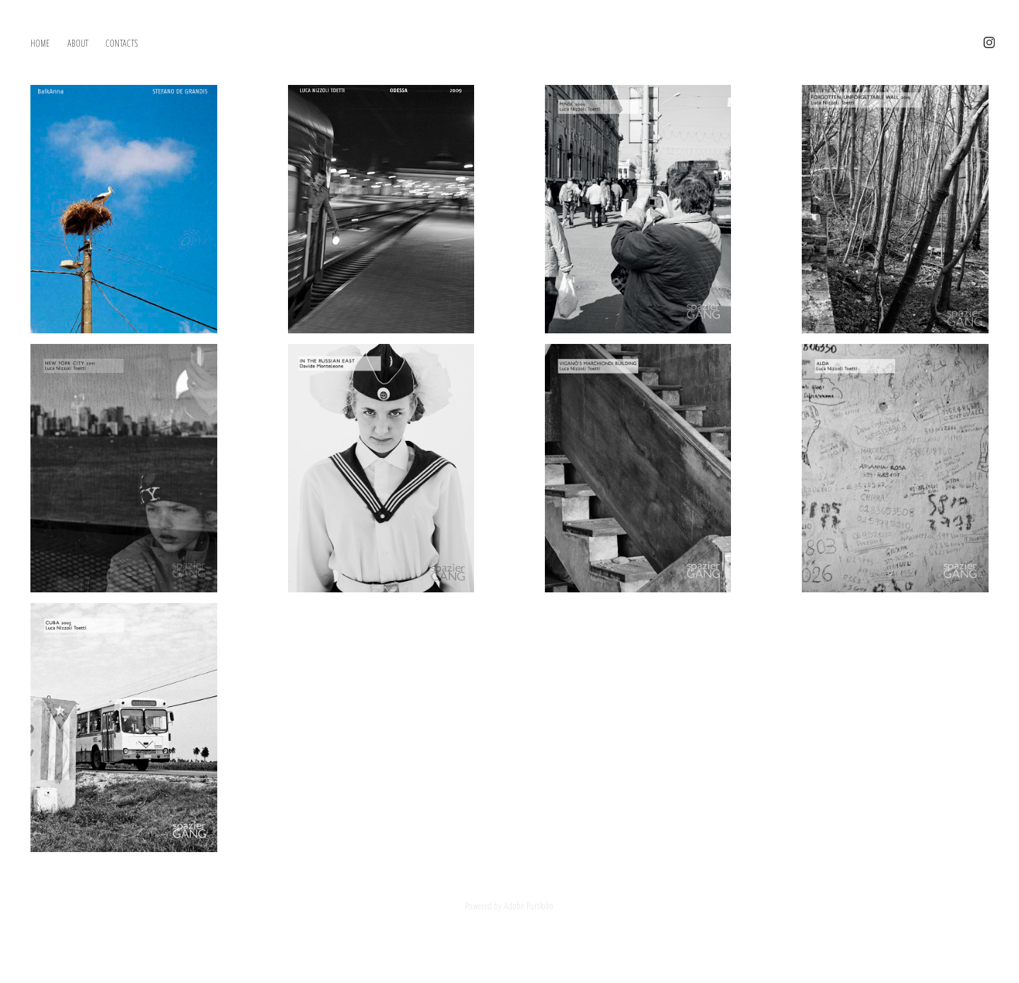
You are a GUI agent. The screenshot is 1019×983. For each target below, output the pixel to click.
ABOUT (77, 42)
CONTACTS (121, 42)
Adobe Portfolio (528, 905)
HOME (40, 42)
